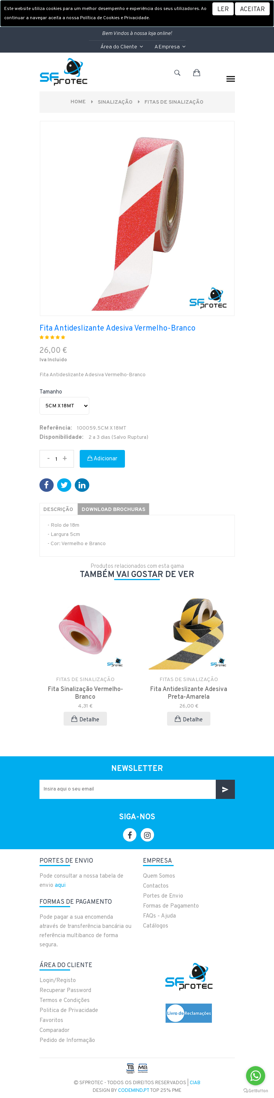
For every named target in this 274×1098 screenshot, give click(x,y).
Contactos (156, 886)
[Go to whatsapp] (255, 1075)
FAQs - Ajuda (159, 915)
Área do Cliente (121, 47)
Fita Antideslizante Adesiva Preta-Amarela (188, 693)
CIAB (195, 1083)
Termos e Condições (64, 1000)
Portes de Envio (163, 896)
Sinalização (115, 102)
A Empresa (169, 47)
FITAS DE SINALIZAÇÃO (174, 102)
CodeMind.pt (133, 1090)
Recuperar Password (65, 990)
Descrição (59, 509)
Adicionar (102, 459)
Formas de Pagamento (171, 905)
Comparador (54, 1030)
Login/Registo (57, 980)
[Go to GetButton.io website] (255, 1090)
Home (77, 102)
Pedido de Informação (67, 1040)
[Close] (252, 8)
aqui (60, 885)
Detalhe (85, 719)
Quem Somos (159, 876)
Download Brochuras (116, 509)
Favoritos (51, 1020)
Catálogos (155, 925)
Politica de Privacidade (68, 1010)
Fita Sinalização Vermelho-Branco (85, 693)
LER (223, 9)
